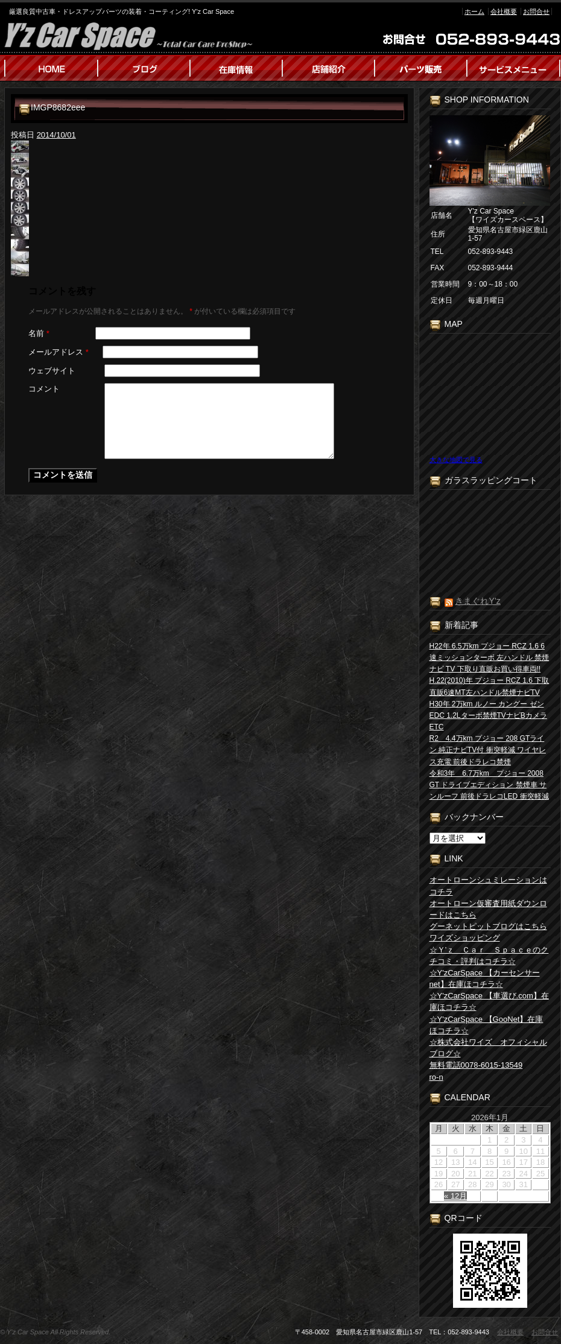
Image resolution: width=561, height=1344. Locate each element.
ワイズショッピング (464, 937)
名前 (38, 333)
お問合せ (536, 11)
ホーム (474, 11)
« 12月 (455, 1195)
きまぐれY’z (477, 601)
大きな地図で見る (456, 459)
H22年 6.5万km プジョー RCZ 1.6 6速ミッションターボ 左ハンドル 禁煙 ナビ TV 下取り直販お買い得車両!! (489, 657)
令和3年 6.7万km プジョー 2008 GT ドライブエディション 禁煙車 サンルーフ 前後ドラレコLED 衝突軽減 (489, 784)
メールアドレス (58, 352)
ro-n (436, 1077)
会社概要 (503, 11)
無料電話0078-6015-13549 (476, 1065)
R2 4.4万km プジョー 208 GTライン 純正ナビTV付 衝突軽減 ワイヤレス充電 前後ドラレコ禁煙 (487, 750)
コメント (44, 388)
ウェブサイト (51, 370)
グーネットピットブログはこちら (488, 926)
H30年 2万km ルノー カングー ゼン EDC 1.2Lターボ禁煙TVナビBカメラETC (488, 715)
